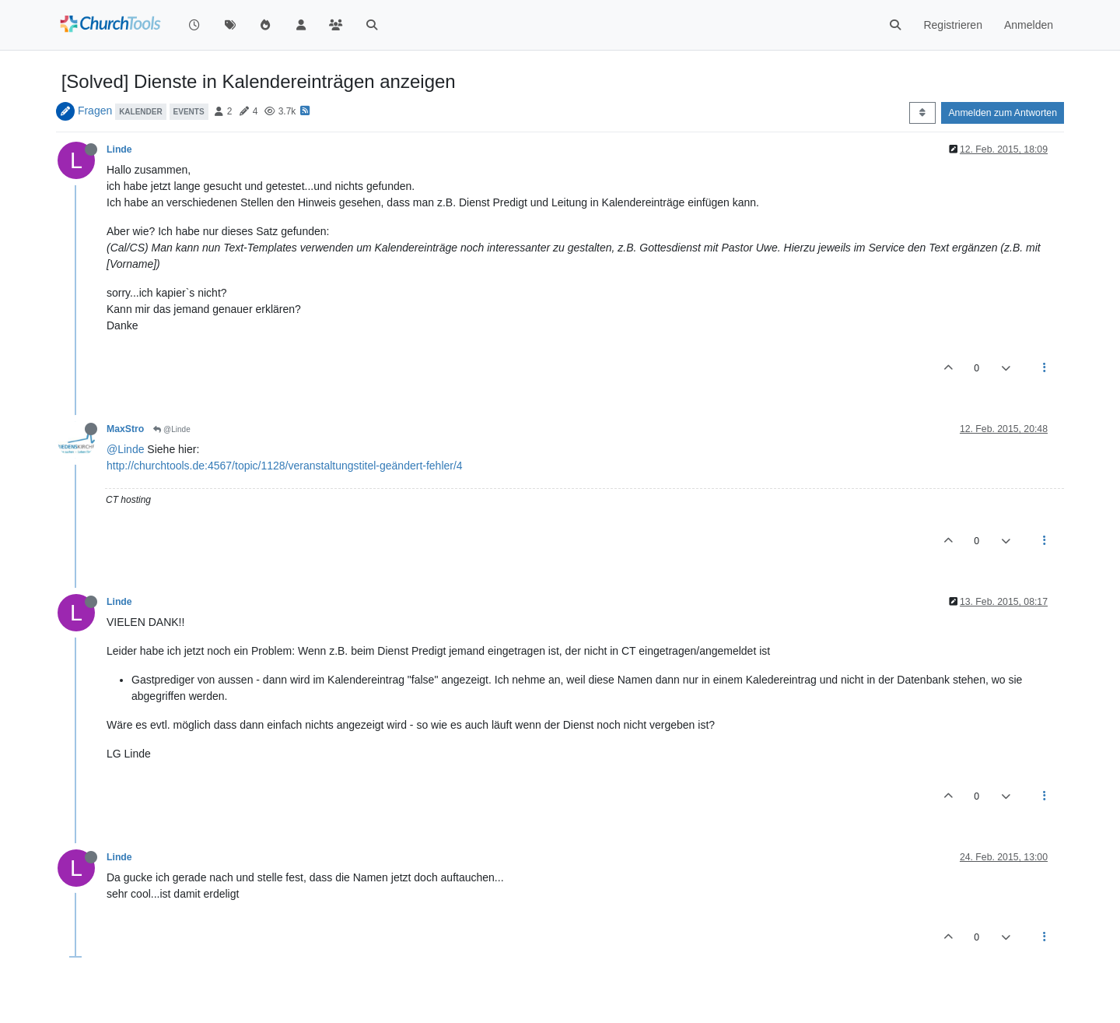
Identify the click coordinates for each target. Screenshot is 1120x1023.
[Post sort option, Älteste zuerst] (922, 113)
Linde (119, 149)
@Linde (171, 429)
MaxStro (125, 429)
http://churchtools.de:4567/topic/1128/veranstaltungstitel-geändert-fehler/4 (285, 465)
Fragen (95, 110)
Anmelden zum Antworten (1002, 112)
